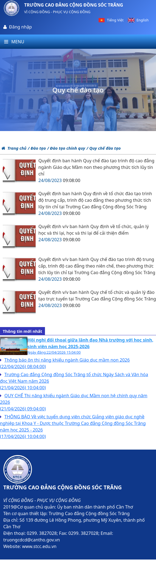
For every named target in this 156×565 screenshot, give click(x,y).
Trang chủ (13, 148)
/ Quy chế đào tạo (103, 148)
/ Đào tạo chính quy (66, 148)
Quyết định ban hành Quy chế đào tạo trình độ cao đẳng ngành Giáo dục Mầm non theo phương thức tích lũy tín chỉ (96, 167)
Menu (14, 42)
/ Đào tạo (37, 148)
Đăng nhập (20, 27)
